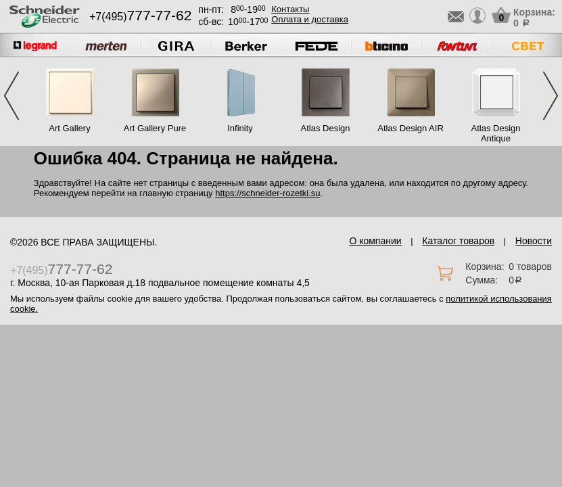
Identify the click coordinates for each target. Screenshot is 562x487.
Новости (533, 240)
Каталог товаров (458, 240)
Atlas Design (325, 128)
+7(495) (140, 16)
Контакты (290, 9)
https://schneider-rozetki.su (267, 193)
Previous (11, 95)
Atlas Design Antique (496, 133)
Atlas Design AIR (410, 128)
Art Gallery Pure (155, 128)
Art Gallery (69, 128)
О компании (375, 240)
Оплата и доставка (309, 19)
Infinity (240, 128)
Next (550, 95)
